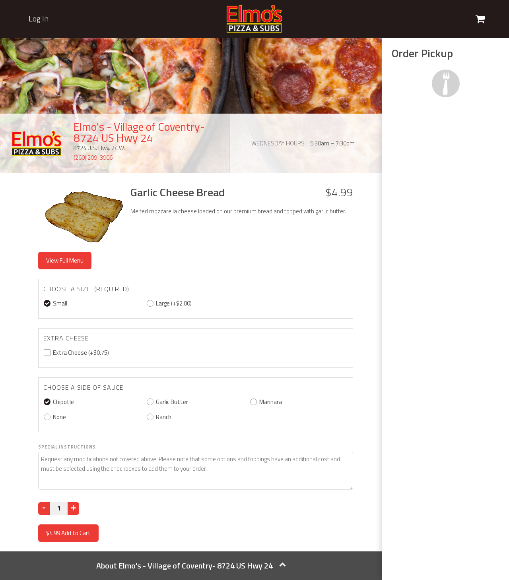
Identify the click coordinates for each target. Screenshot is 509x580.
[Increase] (73, 508)
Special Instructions (67, 447)
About (191, 565)
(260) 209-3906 (93, 157)
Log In (39, 18)
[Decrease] (44, 508)
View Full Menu (65, 260)
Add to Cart (68, 532)
